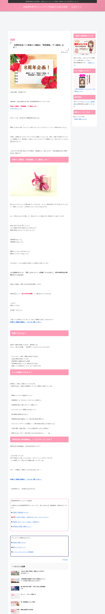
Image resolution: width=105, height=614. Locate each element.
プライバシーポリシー (83, 608)
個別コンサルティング (19, 547)
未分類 (12, 40)
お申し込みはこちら (16, 109)
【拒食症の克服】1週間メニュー (22, 527)
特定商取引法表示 (72, 608)
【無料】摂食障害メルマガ (20, 513)
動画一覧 (64, 608)
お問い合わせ (92, 608)
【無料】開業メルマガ (19, 543)
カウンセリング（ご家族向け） (53, 608)
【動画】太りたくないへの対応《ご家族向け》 (26, 522)
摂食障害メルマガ (41, 608)
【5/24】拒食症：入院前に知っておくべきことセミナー (32, 517)
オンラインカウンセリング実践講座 (22, 552)
